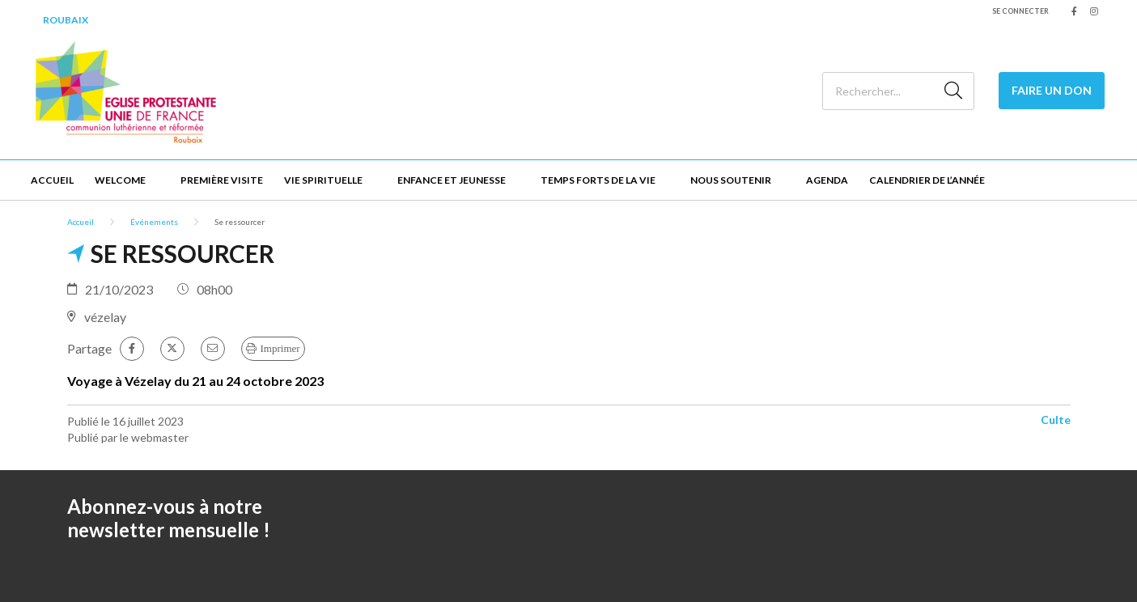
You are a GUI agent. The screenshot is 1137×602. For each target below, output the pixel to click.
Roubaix (65, 20)
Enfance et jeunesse (451, 180)
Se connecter (1020, 10)
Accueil (52, 180)
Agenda (827, 180)
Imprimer (280, 348)
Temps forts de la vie (598, 180)
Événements (154, 222)
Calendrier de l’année (927, 180)
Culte (1056, 419)
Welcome (120, 180)
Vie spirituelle (323, 180)
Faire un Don (1052, 90)
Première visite (221, 180)
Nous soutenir (730, 180)
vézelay (105, 316)
